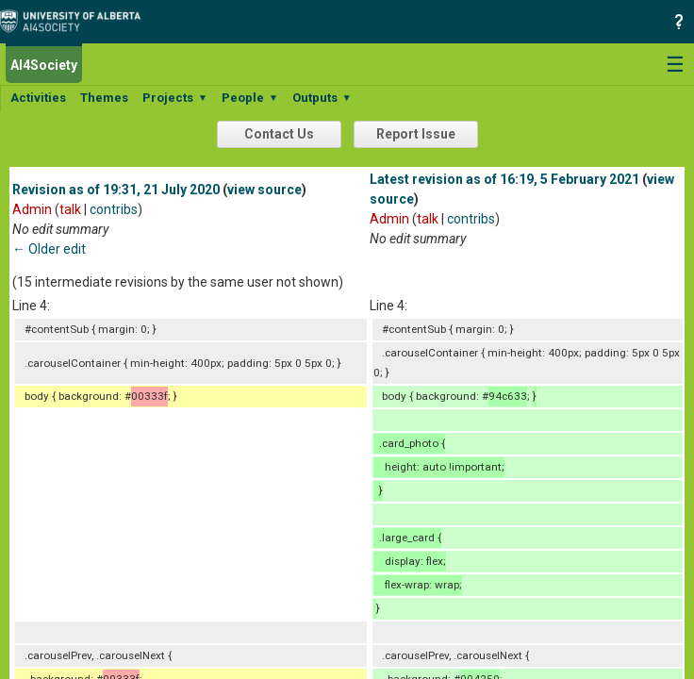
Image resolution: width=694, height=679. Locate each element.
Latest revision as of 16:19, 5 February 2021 (504, 179)
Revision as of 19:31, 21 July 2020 (116, 189)
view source (264, 189)
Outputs (322, 98)
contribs (114, 209)
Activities (38, 98)
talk (70, 209)
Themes (104, 98)
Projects (174, 98)
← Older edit (49, 249)
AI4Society (43, 65)
